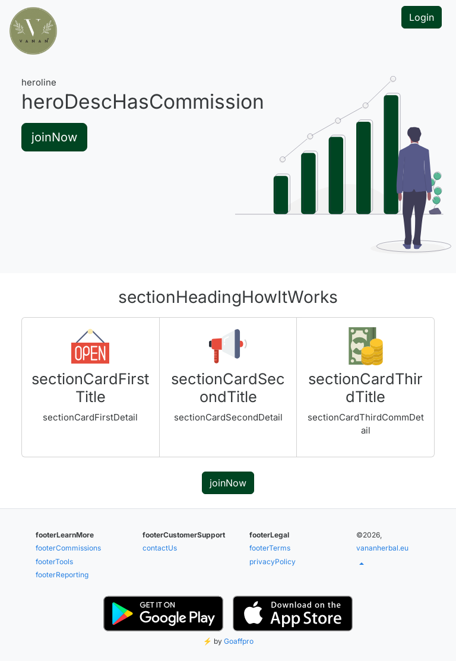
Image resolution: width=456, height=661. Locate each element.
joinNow (54, 137)
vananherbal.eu (382, 547)
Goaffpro (239, 641)
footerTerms (269, 547)
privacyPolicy (272, 561)
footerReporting (62, 574)
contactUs (159, 547)
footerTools (54, 561)
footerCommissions (68, 547)
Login (421, 17)
